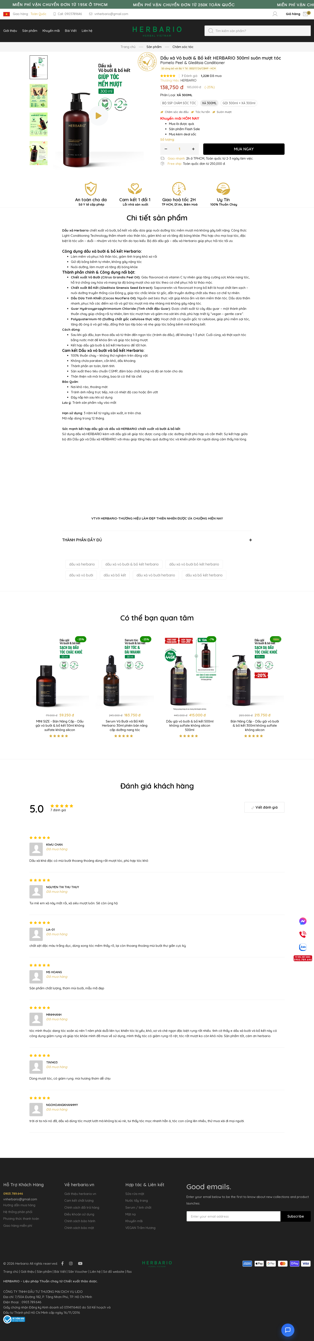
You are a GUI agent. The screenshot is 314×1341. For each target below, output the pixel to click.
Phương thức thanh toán (21, 1219)
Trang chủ (128, 47)
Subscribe (295, 1216)
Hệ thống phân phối (17, 1212)
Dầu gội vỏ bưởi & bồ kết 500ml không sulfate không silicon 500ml (189, 725)
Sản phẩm (44, 1271)
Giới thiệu (27, 1271)
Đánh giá (189, 76)
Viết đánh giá (264, 807)
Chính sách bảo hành (79, 1221)
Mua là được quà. (182, 124)
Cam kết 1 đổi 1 (135, 201)
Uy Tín (223, 201)
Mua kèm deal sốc (182, 134)
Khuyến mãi (134, 1221)
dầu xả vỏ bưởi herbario (156, 575)
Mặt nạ (130, 1214)
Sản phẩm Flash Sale (184, 129)
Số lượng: (167, 139)
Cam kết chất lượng (79, 1200)
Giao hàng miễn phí (17, 1225)
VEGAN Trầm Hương (140, 1228)
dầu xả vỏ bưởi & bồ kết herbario (132, 564)
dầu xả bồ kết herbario (204, 575)
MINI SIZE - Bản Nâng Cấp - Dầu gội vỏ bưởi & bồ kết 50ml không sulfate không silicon (60, 725)
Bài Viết (60, 1271)
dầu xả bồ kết (115, 575)
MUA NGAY (244, 149)
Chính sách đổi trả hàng (81, 1207)
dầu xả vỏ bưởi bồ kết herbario (194, 564)
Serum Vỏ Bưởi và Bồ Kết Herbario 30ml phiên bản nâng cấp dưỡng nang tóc (124, 725)
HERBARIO (188, 80)
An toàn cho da (90, 201)
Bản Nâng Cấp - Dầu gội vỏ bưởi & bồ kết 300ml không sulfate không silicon (255, 725)
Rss (129, 1271)
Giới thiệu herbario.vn (80, 1194)
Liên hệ (95, 1271)
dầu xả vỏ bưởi (81, 575)
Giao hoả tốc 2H (179, 201)
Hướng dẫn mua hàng (19, 1205)
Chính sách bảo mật (79, 1228)
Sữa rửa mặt (134, 1194)
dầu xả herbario (82, 564)
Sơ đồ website (113, 1271)
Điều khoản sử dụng (79, 1214)
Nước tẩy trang (136, 1200)
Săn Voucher (78, 1271)
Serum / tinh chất (138, 1207)
